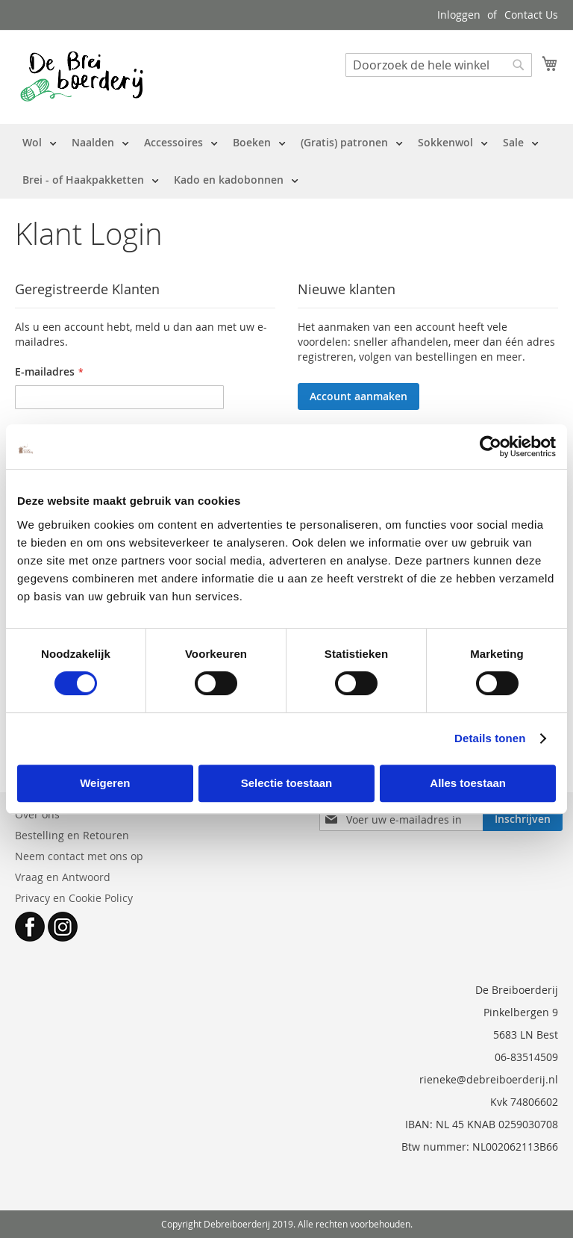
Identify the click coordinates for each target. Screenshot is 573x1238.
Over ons (37, 814)
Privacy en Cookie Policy (74, 898)
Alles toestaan (468, 783)
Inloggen (458, 14)
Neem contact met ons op (79, 856)
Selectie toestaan (287, 783)
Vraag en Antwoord (62, 877)
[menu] (286, 161)
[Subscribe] (523, 819)
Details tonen (489, 738)
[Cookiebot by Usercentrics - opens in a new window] (490, 446)
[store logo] (81, 76)
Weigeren (105, 783)
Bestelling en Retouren (72, 835)
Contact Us (531, 14)
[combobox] (438, 65)
